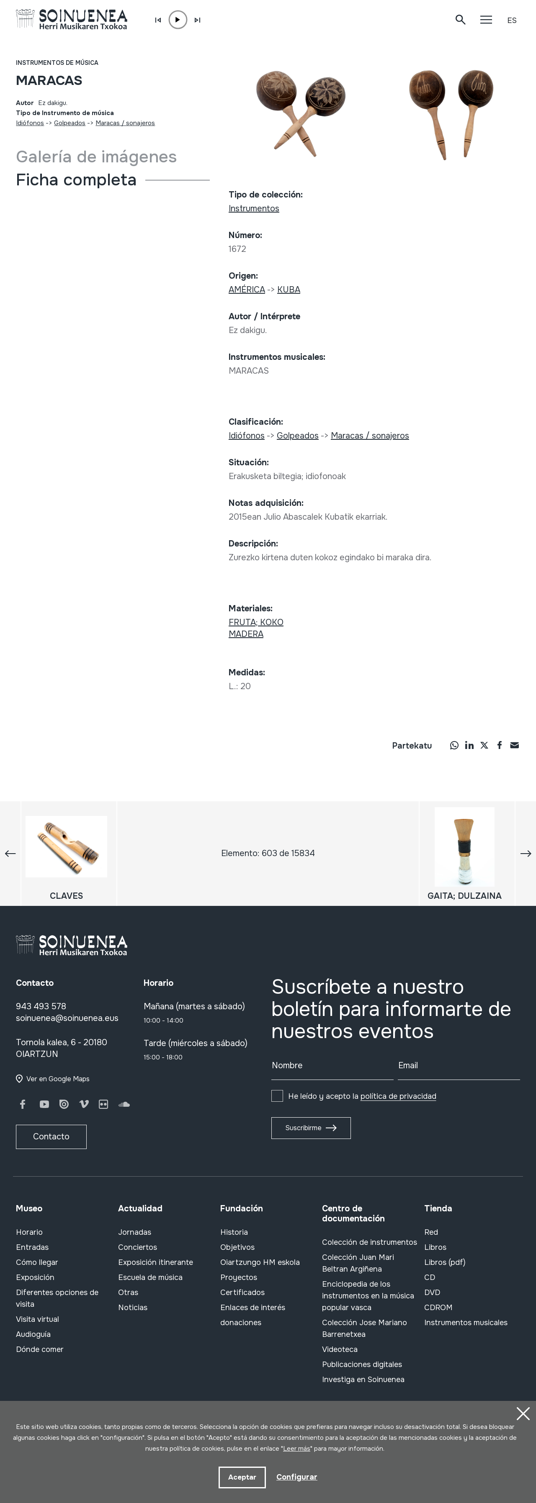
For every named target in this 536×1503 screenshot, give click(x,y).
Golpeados (69, 123)
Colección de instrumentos (369, 1242)
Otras (128, 1292)
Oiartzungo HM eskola (260, 1262)
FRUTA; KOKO (256, 622)
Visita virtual (37, 1319)
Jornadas (134, 1232)
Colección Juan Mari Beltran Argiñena (358, 1263)
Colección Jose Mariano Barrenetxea (364, 1328)
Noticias (132, 1307)
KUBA (288, 290)
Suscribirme (303, 1127)
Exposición (35, 1277)
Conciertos (137, 1247)
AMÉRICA (247, 290)
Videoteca (340, 1349)
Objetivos (237, 1247)
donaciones (240, 1322)
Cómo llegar (37, 1262)
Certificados (242, 1292)
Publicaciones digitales (362, 1364)
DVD (432, 1292)
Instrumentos (254, 208)
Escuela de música (150, 1277)
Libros (435, 1247)
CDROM (438, 1307)
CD (429, 1277)
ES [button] (512, 20)
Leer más (296, 1447)
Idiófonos (30, 123)
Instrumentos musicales (466, 1322)
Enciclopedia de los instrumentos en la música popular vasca (368, 1296)
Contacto (51, 1136)
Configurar (297, 1476)
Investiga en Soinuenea (363, 1379)
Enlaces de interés (252, 1307)
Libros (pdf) (445, 1262)
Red (431, 1232)
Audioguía (33, 1334)
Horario (29, 1232)
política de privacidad (398, 1096)
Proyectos (238, 1277)
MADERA (246, 634)
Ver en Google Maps (58, 1079)
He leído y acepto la (362, 1096)
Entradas (32, 1247)
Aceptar (241, 1476)
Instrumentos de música (57, 63)
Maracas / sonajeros (125, 123)
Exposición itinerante (155, 1262)
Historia (234, 1232)
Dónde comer (40, 1349)
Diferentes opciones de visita (57, 1298)
